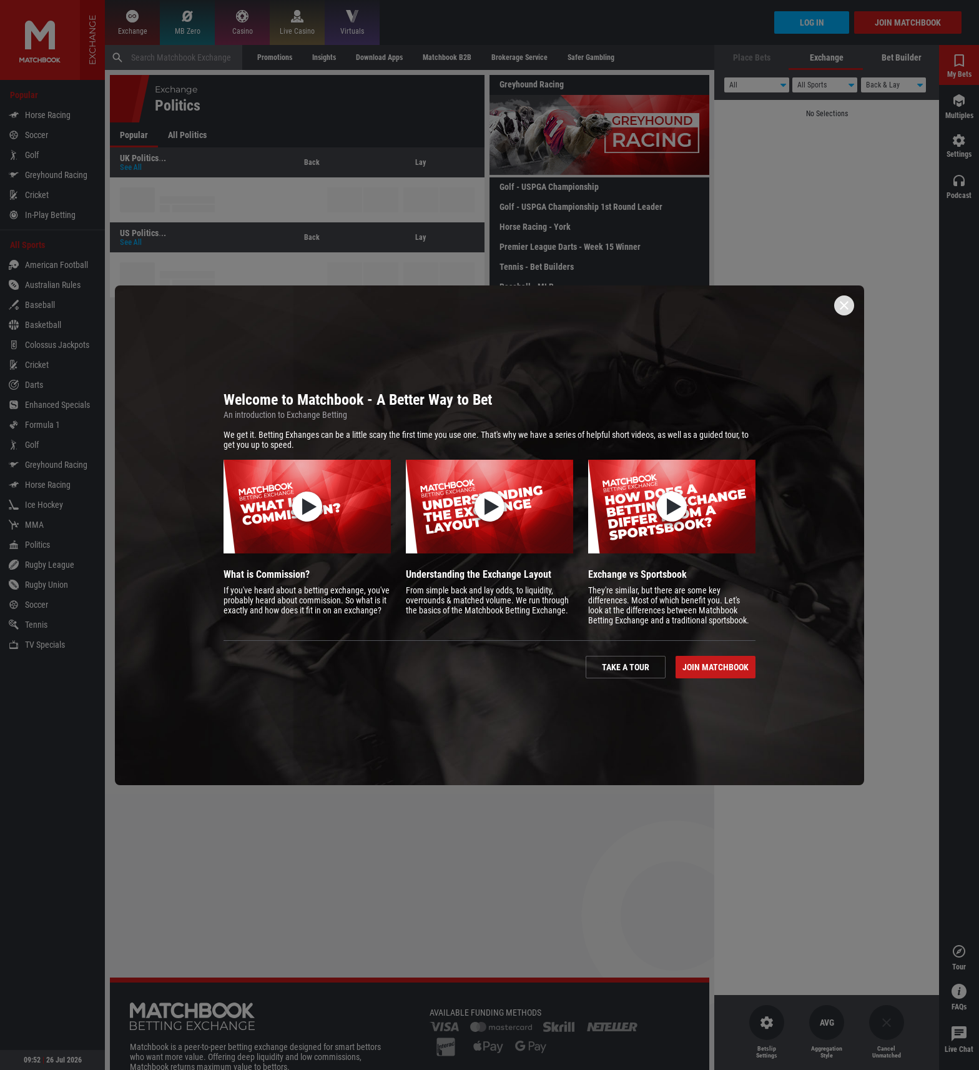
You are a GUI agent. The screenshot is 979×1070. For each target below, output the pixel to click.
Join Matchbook (715, 667)
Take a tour (625, 667)
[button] (307, 542)
